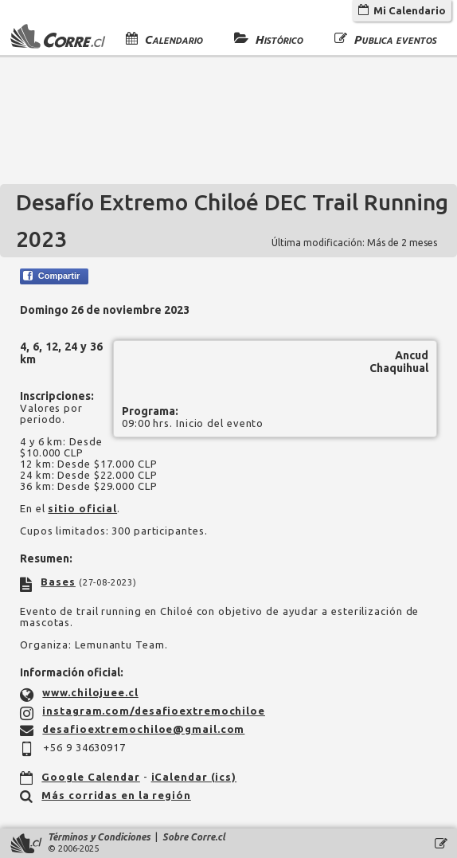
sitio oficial (82, 508)
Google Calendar (90, 776)
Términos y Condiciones (99, 837)
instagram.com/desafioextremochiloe (153, 710)
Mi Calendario (402, 10)
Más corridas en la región (116, 795)
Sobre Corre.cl (193, 837)
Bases (58, 581)
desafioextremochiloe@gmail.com (143, 729)
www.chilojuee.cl (90, 692)
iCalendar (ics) (194, 776)
